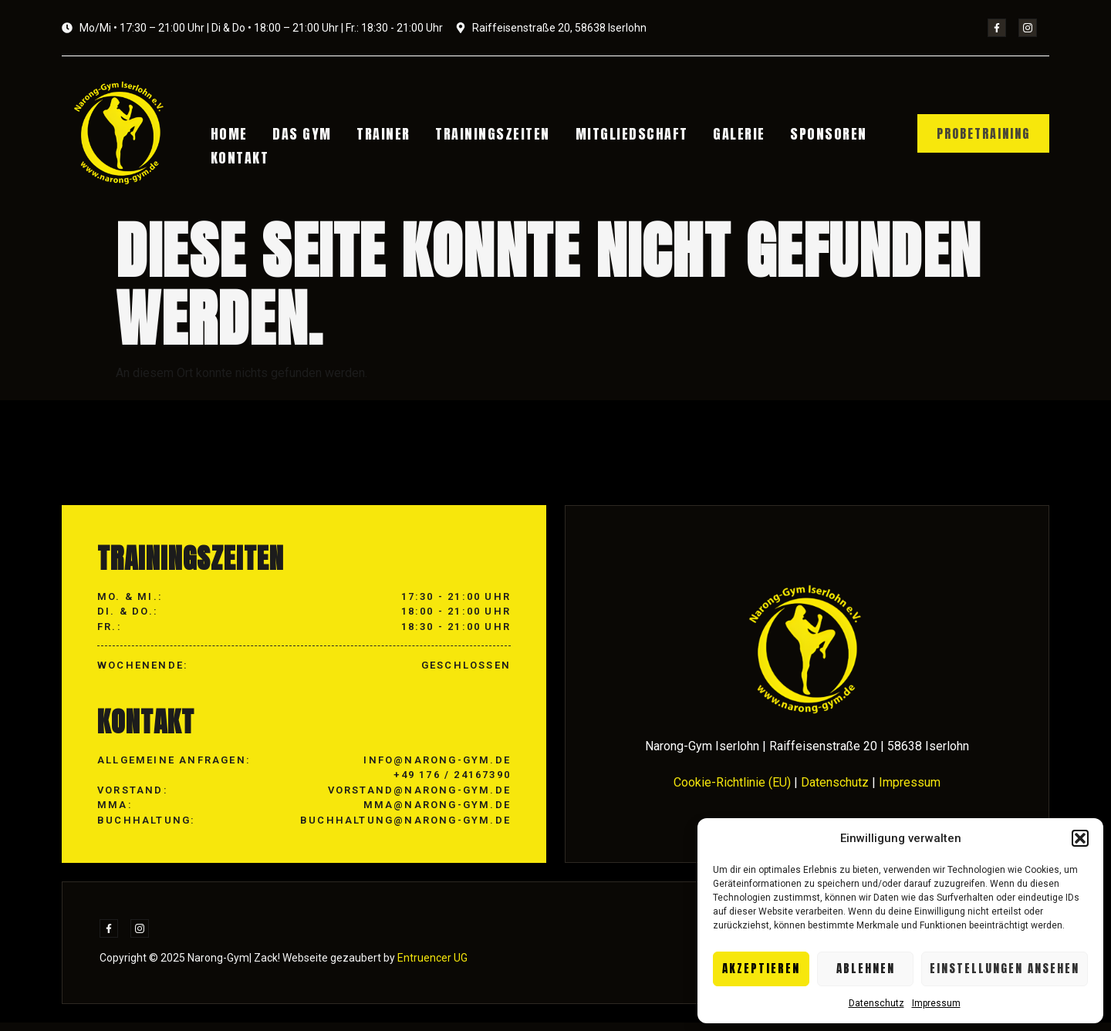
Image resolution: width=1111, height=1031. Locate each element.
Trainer (374, 135)
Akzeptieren (761, 968)
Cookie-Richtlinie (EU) (732, 790)
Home (233, 135)
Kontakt (244, 154)
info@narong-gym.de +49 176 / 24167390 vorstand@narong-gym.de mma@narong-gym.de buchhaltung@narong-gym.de (405, 798)
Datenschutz (876, 1003)
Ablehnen (865, 968)
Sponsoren (789, 135)
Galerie (707, 135)
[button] (1080, 838)
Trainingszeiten (475, 135)
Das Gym (299, 135)
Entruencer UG (431, 966)
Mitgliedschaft (607, 135)
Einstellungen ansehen (1004, 968)
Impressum (936, 1003)
